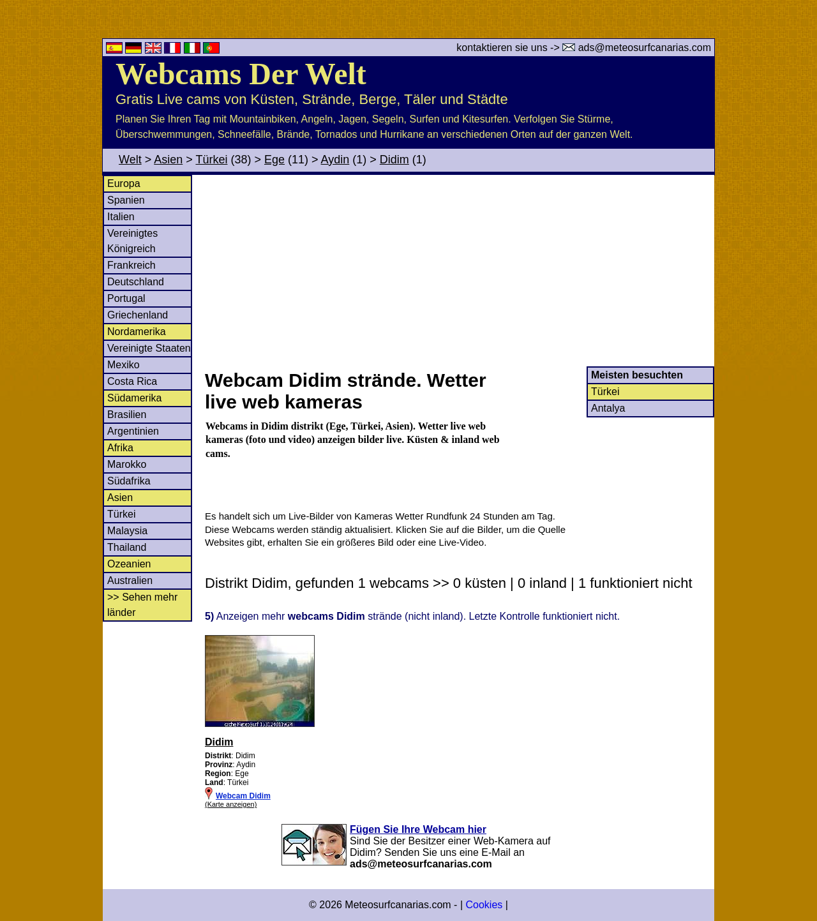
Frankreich (131, 265)
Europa (123, 183)
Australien (130, 580)
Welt (130, 159)
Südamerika (134, 398)
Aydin (335, 159)
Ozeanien (129, 563)
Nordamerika (136, 331)
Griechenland (137, 315)
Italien (121, 216)
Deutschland (135, 281)
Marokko (126, 464)
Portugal (126, 298)
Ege (274, 159)
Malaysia (127, 530)
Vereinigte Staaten (149, 348)
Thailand (126, 547)
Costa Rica (132, 381)
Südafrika (129, 480)
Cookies (483, 904)
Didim (394, 159)
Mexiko (123, 364)
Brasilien (126, 414)
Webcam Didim (243, 795)
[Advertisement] (459, 270)
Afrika (120, 447)
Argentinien (133, 431)
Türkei (211, 159)
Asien (168, 159)
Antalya (608, 408)
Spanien (126, 200)
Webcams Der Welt (241, 74)
